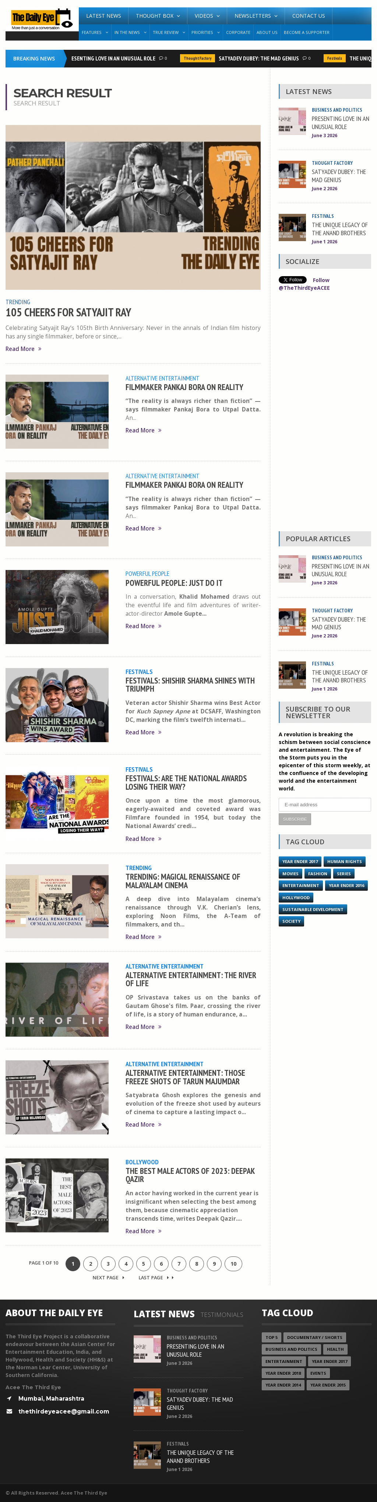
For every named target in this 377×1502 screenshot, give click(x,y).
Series (344, 873)
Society (291, 921)
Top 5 (271, 1337)
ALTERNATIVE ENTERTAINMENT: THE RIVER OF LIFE (191, 979)
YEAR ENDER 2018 (283, 1373)
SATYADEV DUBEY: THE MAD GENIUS (261, 58)
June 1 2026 (324, 242)
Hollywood (296, 897)
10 (233, 1263)
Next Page (108, 1278)
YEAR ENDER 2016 (346, 885)
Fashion (317, 873)
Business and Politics (337, 110)
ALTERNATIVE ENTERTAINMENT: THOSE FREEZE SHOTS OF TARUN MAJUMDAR (185, 1076)
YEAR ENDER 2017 (300, 861)
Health (335, 1349)
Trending (18, 301)
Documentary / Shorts (314, 1337)
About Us (267, 32)
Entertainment (300, 885)
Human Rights (344, 861)
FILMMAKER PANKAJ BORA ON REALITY (184, 387)
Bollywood (142, 1161)
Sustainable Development (312, 909)
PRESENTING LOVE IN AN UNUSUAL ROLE (112, 58)
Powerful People (147, 573)
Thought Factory (199, 58)
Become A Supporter (307, 32)
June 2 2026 (324, 188)
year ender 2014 (283, 1385)
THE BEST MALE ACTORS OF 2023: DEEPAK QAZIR (190, 1174)
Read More (24, 349)
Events (318, 1373)
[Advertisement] (325, 413)
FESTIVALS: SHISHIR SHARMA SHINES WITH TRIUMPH (190, 684)
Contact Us (308, 15)
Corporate (238, 32)
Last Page (156, 1278)
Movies (290, 873)
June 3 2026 (324, 135)
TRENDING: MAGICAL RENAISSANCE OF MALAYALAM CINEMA (183, 880)
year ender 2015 (328, 1385)
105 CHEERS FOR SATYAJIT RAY (68, 312)
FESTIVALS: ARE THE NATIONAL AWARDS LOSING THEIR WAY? (186, 782)
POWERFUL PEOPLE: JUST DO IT (174, 582)
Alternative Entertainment (163, 377)
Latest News (103, 15)
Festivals (336, 58)
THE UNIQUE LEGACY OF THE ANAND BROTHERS (340, 228)
